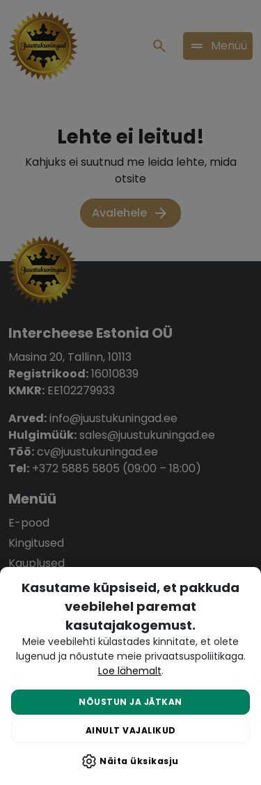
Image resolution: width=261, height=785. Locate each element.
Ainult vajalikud (131, 730)
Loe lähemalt (129, 671)
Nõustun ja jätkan (130, 702)
